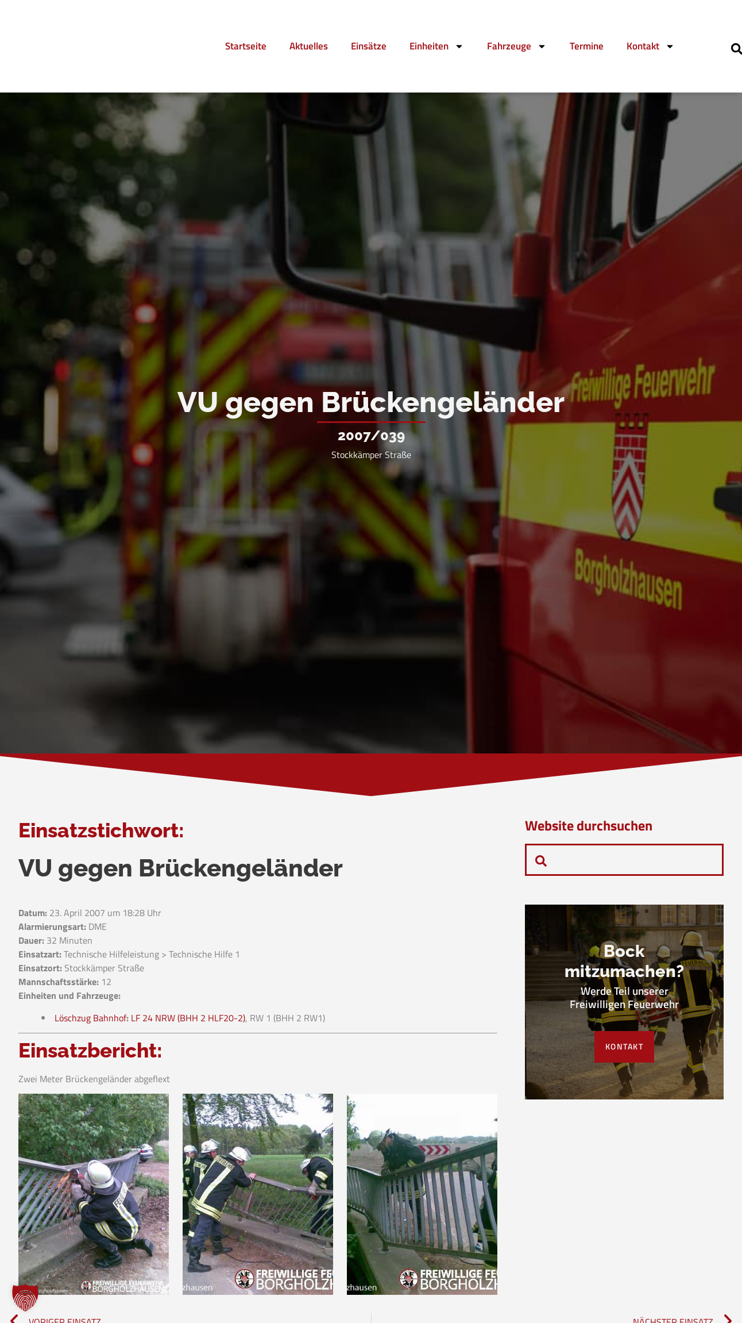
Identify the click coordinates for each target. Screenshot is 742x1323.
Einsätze (369, 46)
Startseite (245, 46)
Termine (587, 46)
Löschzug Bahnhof (90, 1026)
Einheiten (436, 46)
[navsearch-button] (541, 859)
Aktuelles (308, 46)
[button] (25, 1297)
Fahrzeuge (517, 46)
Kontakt (651, 46)
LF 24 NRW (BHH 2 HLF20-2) (188, 1026)
